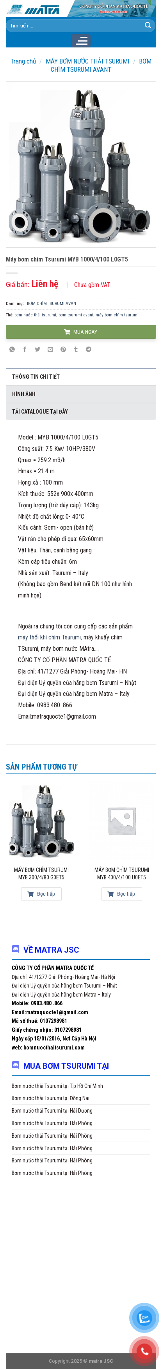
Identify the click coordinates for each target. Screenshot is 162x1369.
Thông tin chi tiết (36, 377)
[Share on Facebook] (25, 349)
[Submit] (148, 26)
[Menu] (81, 40)
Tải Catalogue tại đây (40, 412)
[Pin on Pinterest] (63, 349)
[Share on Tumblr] (76, 349)
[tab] (81, 376)
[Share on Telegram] (88, 349)
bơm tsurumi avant (76, 315)
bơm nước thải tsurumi (35, 315)
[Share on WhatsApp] (12, 349)
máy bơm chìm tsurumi (117, 315)
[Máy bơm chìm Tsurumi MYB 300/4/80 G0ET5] (41, 820)
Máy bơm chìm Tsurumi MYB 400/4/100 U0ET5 (121, 874)
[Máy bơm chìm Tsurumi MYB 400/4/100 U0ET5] (121, 820)
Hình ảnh (24, 394)
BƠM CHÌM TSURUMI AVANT (101, 65)
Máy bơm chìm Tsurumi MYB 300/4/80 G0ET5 (41, 874)
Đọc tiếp (41, 894)
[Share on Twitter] (38, 349)
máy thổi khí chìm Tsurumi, (50, 637)
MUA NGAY (80, 332)
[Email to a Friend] (50, 349)
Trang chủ (23, 61)
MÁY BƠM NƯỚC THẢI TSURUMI (88, 61)
